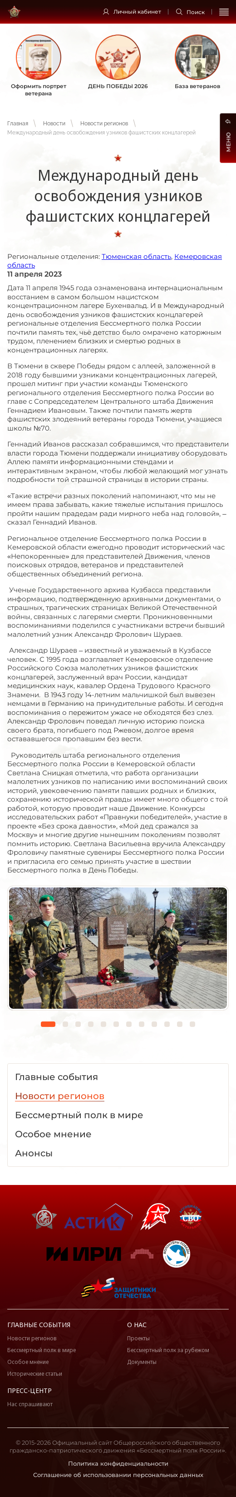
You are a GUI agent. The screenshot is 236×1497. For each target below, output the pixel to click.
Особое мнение (28, 1362)
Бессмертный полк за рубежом (168, 1350)
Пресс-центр (29, 1390)
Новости (54, 123)
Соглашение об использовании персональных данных (118, 1474)
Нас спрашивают (30, 1404)
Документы (142, 1362)
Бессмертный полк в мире (41, 1350)
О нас (137, 1324)
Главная (17, 123)
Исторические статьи (34, 1374)
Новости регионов (104, 123)
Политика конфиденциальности (118, 1463)
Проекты (138, 1338)
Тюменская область (136, 256)
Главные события (38, 1324)
